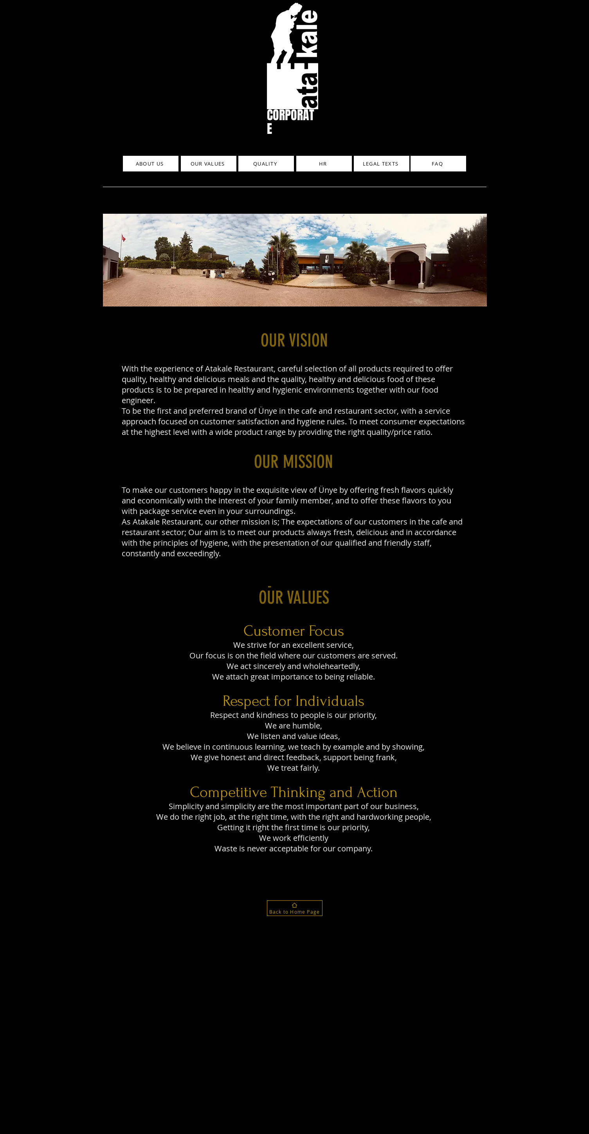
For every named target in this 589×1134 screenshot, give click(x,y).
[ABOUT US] (150, 163)
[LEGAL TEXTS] (381, 163)
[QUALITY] (266, 163)
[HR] (324, 163)
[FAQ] (438, 163)
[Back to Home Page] (294, 908)
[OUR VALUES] (208, 163)
